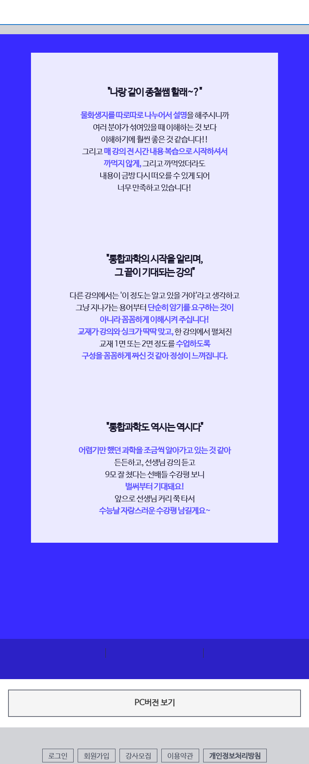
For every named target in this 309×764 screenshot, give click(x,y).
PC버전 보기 (154, 703)
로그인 (58, 756)
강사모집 (138, 756)
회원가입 (96, 756)
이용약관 (180, 756)
